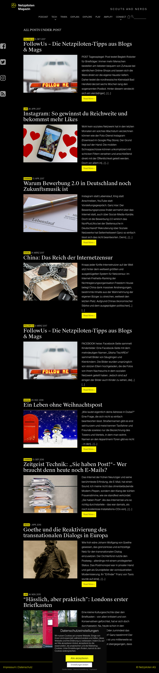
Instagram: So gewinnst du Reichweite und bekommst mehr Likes (75, 116)
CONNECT (121, 17)
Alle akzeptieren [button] (79, 658)
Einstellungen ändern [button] (79, 665)
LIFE (25, 109)
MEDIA (26, 525)
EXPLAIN (75, 17)
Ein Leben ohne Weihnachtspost (62, 405)
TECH (54, 17)
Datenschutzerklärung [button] (80, 669)
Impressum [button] (93, 669)
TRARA (63, 17)
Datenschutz (25, 667)
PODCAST (43, 17)
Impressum (9, 667)
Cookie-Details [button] (67, 669)
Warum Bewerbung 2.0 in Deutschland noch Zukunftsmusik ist (77, 186)
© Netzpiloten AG (146, 667)
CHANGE (27, 179)
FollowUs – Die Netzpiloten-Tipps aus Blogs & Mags (77, 47)
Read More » (89, 99)
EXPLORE (87, 17)
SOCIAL (27, 253)
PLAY (98, 17)
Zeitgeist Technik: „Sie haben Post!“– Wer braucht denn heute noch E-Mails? (75, 467)
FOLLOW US (29, 39)
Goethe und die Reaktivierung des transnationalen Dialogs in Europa (65, 532)
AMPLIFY (108, 17)
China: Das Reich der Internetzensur (68, 257)
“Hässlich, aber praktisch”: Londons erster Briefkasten (75, 602)
